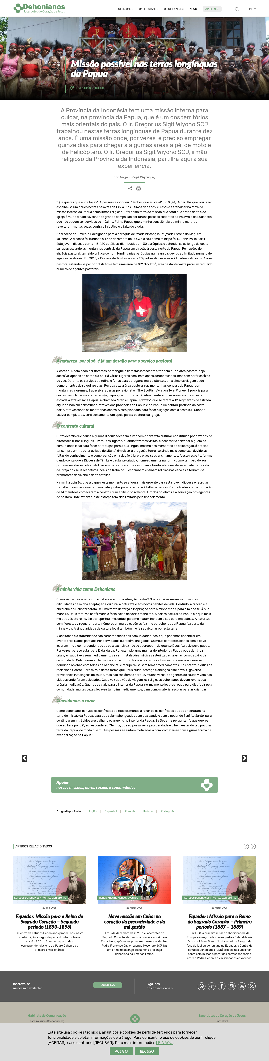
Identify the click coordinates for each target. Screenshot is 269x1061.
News (193, 9)
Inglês (93, 811)
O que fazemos (174, 9)
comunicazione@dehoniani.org (47, 1021)
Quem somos (124, 9)
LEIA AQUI (164, 1042)
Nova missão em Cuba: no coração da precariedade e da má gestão (134, 921)
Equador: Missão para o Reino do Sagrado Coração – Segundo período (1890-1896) (49, 921)
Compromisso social (90, 88)
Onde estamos (148, 9)
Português (167, 811)
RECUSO (147, 1051)
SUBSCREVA (108, 985)
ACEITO (121, 1051)
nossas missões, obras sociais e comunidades (95, 785)
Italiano (148, 811)
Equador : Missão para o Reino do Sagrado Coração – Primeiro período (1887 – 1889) (220, 921)
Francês (130, 811)
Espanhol (111, 811)
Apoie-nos (212, 9)
